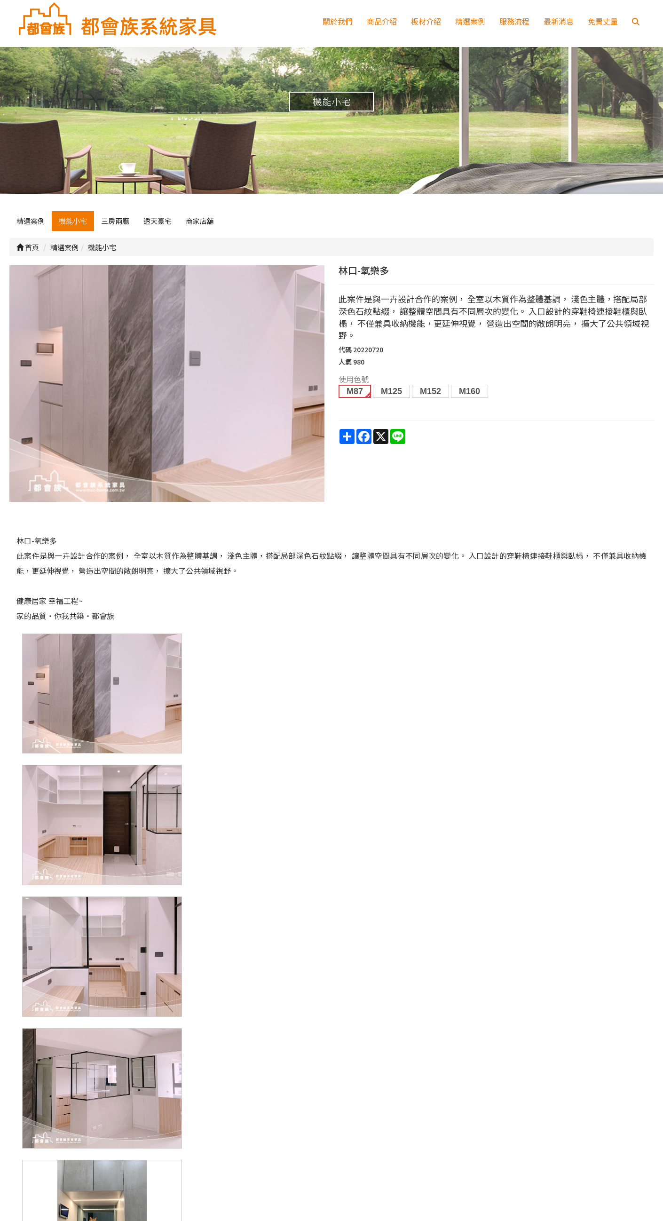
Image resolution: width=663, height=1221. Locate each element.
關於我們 (338, 21)
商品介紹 (382, 21)
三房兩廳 (115, 224)
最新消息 (559, 21)
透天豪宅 (157, 224)
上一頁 (331, 1012)
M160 (469, 394)
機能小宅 (73, 224)
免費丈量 (603, 21)
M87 (355, 394)
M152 (430, 394)
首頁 (27, 250)
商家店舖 (200, 224)
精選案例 (470, 21)
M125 (391, 394)
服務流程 (514, 21)
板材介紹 (426, 21)
